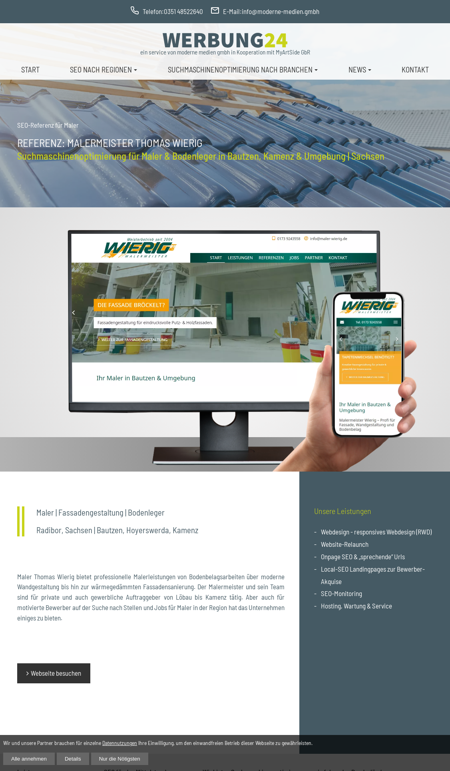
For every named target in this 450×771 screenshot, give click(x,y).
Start (30, 69)
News (357, 69)
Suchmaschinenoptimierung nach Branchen (240, 69)
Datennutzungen (119, 742)
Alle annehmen (29, 759)
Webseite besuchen (56, 673)
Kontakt (415, 69)
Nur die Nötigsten (119, 759)
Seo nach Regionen (101, 69)
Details (73, 759)
